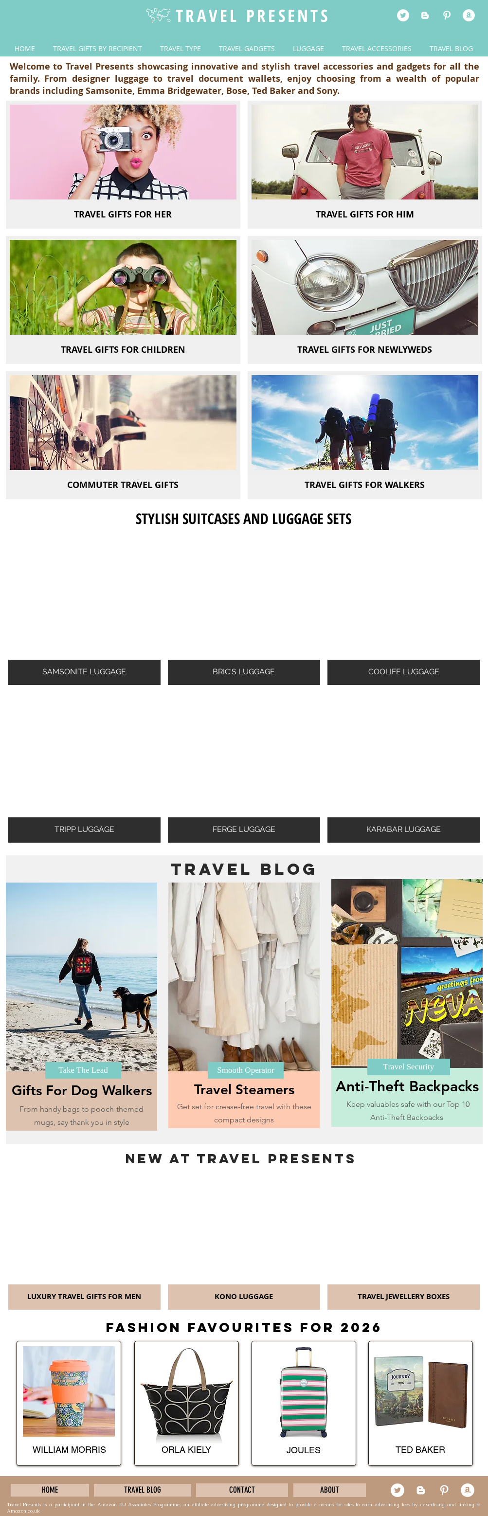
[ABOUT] (329, 1490)
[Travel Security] (408, 1067)
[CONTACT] (242, 1490)
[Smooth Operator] (246, 1070)
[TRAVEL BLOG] (142, 1490)
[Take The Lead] (83, 1070)
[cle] (469, 15)
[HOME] (50, 1490)
